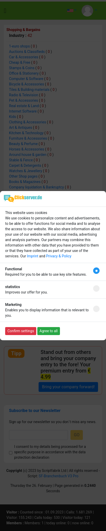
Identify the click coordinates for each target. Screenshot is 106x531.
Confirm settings (20, 331)
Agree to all (49, 331)
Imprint (32, 256)
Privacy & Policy (58, 256)
